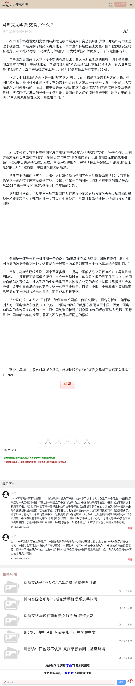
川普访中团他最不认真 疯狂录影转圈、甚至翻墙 (64, 649)
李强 (69, 665)
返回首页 (120, 4)
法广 (6, 31)
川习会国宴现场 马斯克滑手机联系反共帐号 (60, 599)
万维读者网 (20, 4)
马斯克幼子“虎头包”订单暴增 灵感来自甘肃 (60, 583)
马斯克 (69, 673)
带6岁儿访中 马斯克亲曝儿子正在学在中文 (60, 632)
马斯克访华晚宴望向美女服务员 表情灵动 (59, 616)
